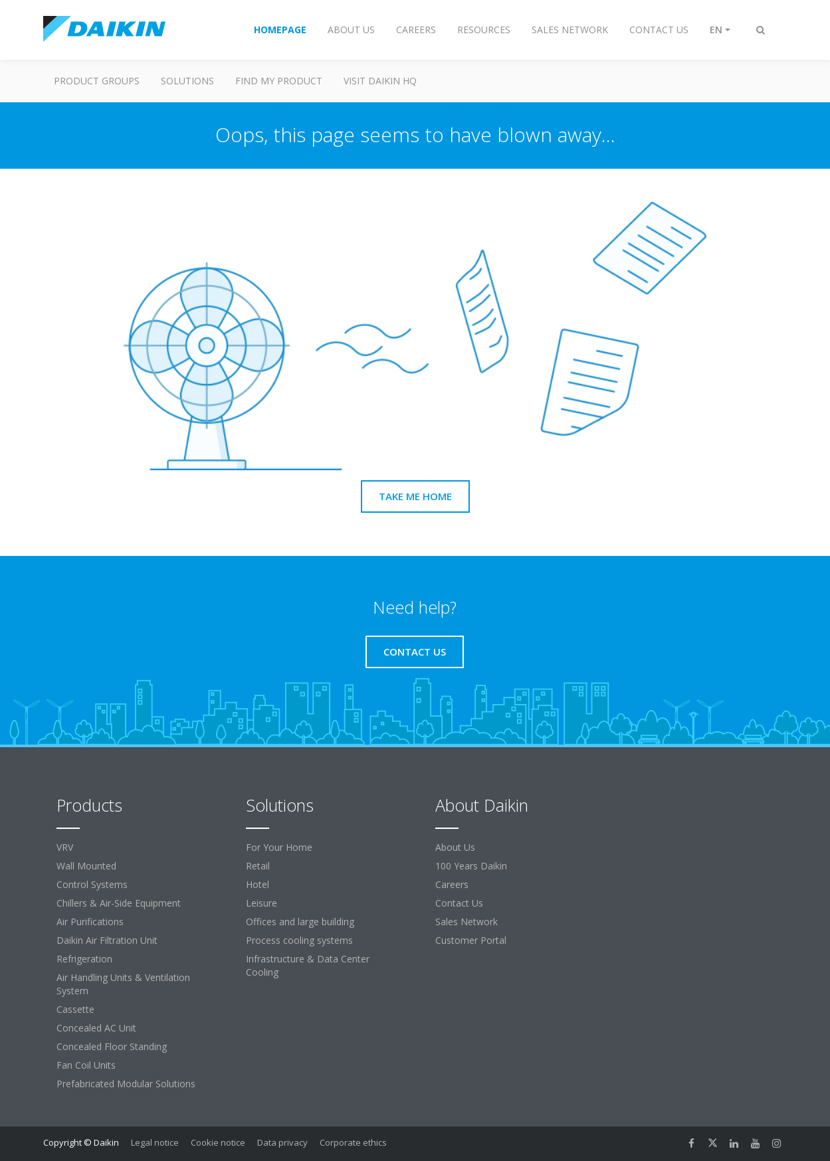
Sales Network (466, 921)
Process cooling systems (299, 940)
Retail (258, 865)
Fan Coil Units (86, 1065)
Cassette (75, 1009)
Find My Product (278, 80)
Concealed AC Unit (96, 1028)
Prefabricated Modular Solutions (125, 1083)
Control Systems (92, 884)
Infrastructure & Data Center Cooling (307, 965)
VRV (64, 847)
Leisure (261, 903)
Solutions (187, 80)
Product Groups (97, 80)
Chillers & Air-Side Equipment (118, 903)
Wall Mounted (86, 865)
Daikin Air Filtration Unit (106, 940)
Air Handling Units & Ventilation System (123, 984)
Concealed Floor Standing (111, 1046)
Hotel (257, 884)
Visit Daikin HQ (380, 80)
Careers (451, 884)
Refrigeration (84, 958)
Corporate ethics (353, 1142)
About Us (455, 847)
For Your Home (279, 847)
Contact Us (459, 903)
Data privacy (282, 1142)
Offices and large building (300, 921)
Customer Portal (470, 940)
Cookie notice (218, 1142)
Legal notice (155, 1142)
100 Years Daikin (471, 865)
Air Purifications (90, 921)
